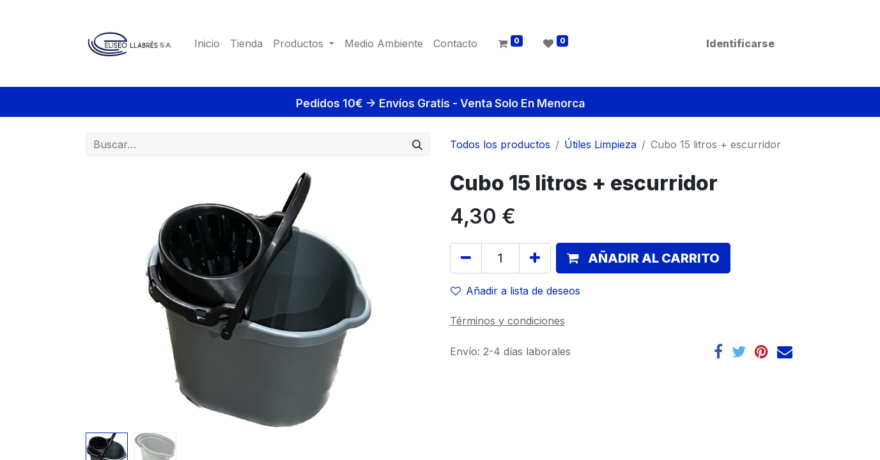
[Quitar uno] (466, 258)
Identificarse (740, 43)
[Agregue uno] (535, 258)
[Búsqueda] (417, 144)
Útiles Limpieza (600, 144)
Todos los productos (500, 144)
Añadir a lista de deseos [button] (515, 290)
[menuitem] (207, 43)
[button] (643, 258)
